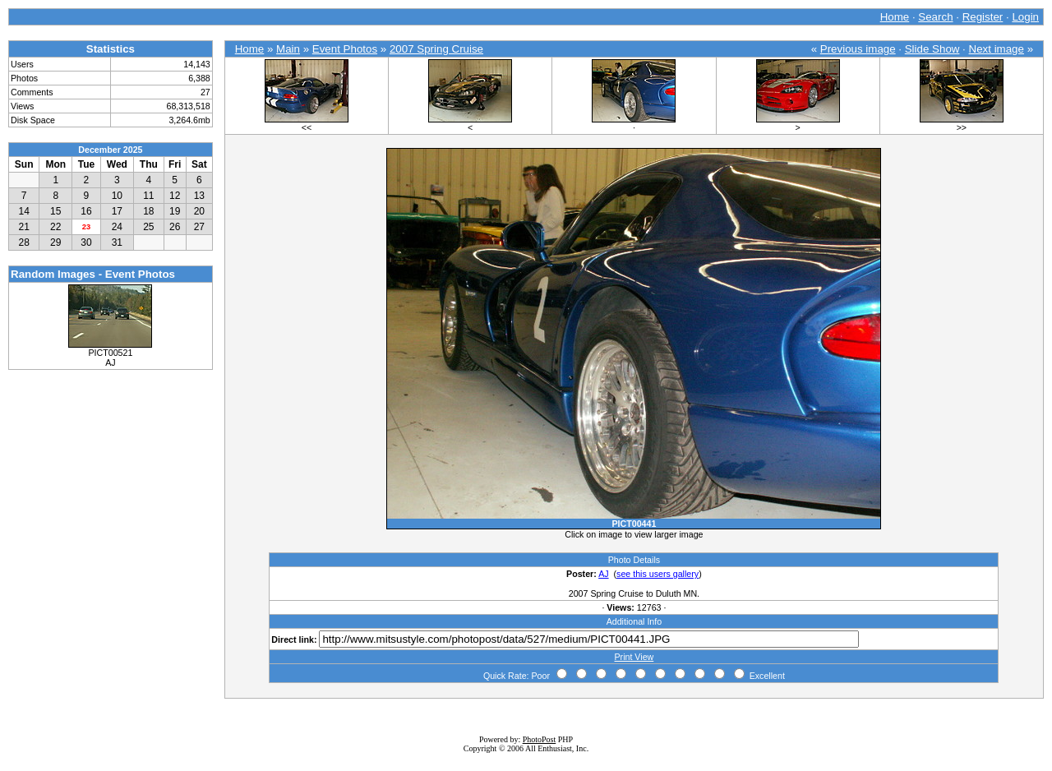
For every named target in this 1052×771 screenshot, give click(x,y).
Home (895, 17)
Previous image (858, 49)
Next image (996, 49)
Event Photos (344, 49)
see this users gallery (657, 574)
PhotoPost (539, 739)
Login (1025, 17)
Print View (634, 657)
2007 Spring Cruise (436, 49)
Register (983, 17)
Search (935, 17)
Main (288, 49)
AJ (603, 574)
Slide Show (932, 49)
